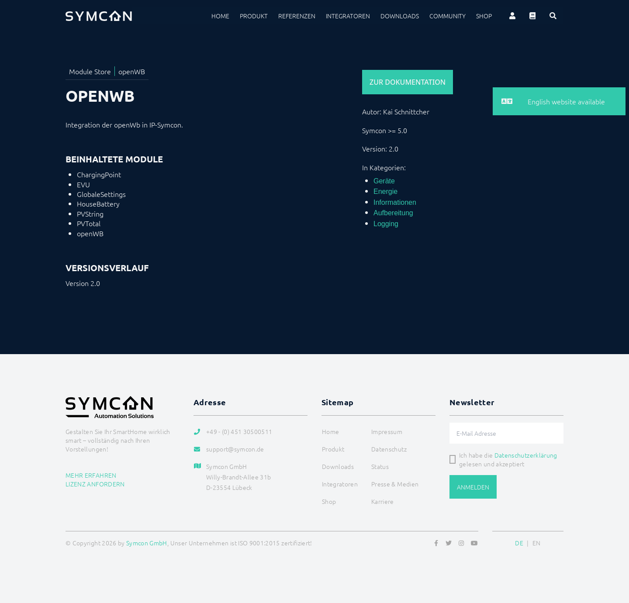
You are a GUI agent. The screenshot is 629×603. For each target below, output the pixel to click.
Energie (385, 191)
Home (220, 15)
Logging (385, 223)
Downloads (399, 15)
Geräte (384, 181)
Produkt (254, 15)
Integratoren (348, 15)
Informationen (394, 202)
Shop (484, 15)
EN (536, 542)
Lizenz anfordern (95, 483)
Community (447, 15)
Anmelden (473, 486)
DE (519, 542)
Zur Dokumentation (408, 82)
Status (380, 466)
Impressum (386, 431)
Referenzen (296, 15)
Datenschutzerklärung (525, 455)
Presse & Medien (394, 483)
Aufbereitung (393, 213)
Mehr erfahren (91, 475)
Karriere (382, 501)
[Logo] (99, 15)
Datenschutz (389, 448)
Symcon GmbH (146, 542)
